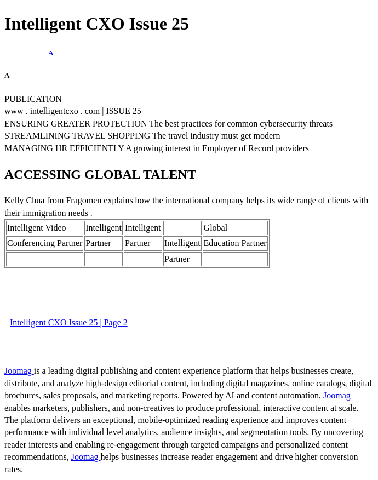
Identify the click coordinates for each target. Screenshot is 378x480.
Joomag (19, 370)
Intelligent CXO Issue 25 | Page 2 (69, 322)
